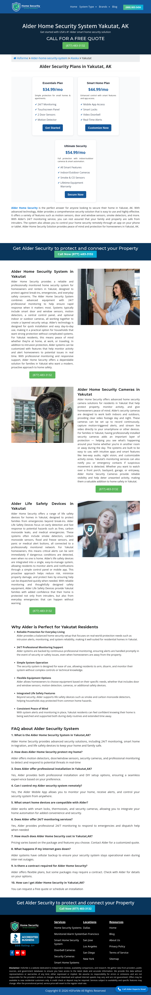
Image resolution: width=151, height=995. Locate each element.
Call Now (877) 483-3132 (75, 254)
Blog (114, 6)
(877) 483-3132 (75, 45)
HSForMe (75, 991)
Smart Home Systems (66, 962)
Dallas (86, 927)
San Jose (88, 940)
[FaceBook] (12, 953)
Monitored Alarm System (68, 934)
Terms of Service (118, 952)
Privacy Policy (117, 946)
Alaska (74, 58)
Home (73, 6)
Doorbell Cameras (64, 950)
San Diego (89, 952)
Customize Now (98, 127)
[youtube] (17, 953)
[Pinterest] (23, 953)
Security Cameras (64, 956)
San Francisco (91, 934)
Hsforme (21, 58)
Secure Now (75, 194)
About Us (114, 940)
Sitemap (114, 958)
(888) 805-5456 (133, 7)
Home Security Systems (68, 927)
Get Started (52, 127)
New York (88, 958)
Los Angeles (90, 946)
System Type (87, 6)
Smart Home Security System (66, 942)
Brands (103, 6)
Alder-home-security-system (49, 58)
